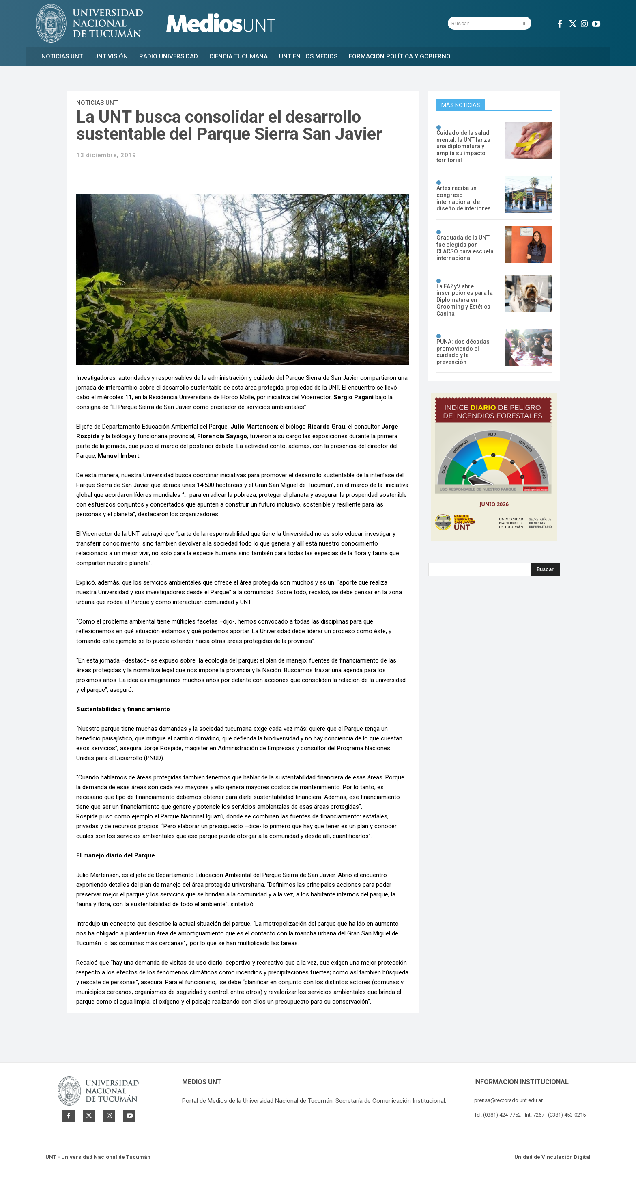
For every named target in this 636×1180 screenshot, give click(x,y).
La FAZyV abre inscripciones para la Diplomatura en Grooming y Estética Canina (464, 300)
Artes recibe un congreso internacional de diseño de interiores (463, 198)
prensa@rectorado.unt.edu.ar (508, 1100)
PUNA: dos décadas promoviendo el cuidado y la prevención (463, 351)
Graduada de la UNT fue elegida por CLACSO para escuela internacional (465, 247)
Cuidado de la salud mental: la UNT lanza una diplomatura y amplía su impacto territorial (463, 146)
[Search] (545, 569)
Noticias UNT (97, 102)
